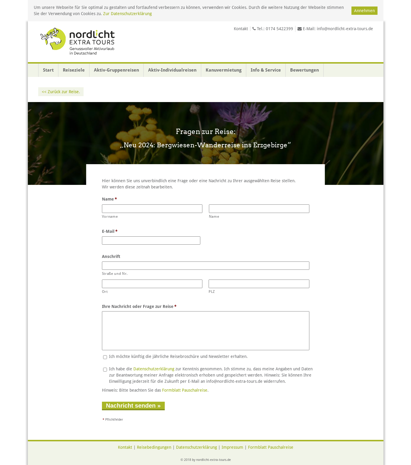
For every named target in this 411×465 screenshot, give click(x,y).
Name (109, 199)
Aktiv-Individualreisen (172, 70)
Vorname (110, 216)
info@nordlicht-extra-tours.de (345, 28)
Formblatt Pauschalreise (184, 390)
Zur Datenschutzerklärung (127, 13)
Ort (105, 292)
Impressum (232, 447)
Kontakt (241, 28)
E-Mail (110, 231)
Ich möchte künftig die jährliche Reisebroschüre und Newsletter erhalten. (178, 356)
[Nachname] (259, 208)
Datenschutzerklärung (153, 368)
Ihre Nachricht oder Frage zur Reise (139, 306)
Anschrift (111, 256)
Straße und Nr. (115, 274)
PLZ (212, 292)
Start (48, 70)
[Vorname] (152, 208)
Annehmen (364, 10)
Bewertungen (304, 70)
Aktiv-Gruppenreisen (116, 70)
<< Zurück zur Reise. (61, 91)
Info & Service (266, 70)
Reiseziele (74, 70)
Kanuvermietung (224, 70)
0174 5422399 (279, 28)
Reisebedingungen (154, 447)
